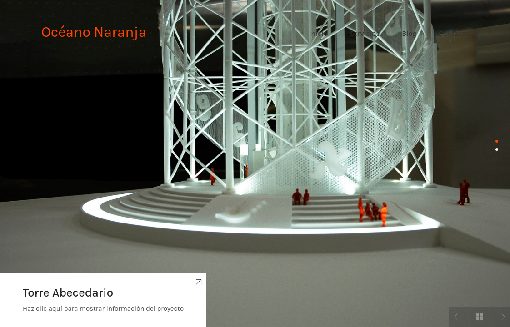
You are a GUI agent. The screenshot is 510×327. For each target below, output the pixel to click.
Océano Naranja (93, 32)
